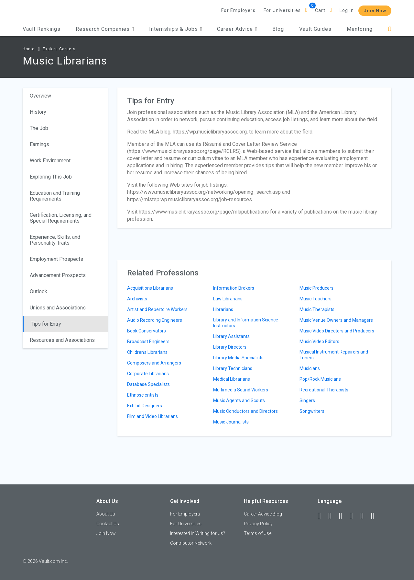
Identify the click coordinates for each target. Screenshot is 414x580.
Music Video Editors (319, 341)
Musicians (310, 368)
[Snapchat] (375, 516)
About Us (105, 513)
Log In (347, 10)
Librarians (223, 309)
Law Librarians (228, 298)
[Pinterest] (364, 516)
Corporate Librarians (148, 373)
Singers (307, 400)
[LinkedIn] (332, 516)
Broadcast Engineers (148, 341)
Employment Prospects (56, 259)
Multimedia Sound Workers (240, 389)
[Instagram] (354, 516)
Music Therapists (317, 309)
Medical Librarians (231, 379)
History (38, 112)
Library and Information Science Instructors (245, 322)
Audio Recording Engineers (154, 320)
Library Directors (229, 347)
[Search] (389, 29)
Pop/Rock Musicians (320, 379)
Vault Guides (315, 29)
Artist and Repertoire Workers (157, 309)
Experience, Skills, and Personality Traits (55, 240)
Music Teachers (316, 298)
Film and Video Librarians (152, 416)
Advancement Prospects (58, 275)
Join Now (375, 10)
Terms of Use (257, 533)
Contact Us (107, 523)
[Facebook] (322, 516)
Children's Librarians (147, 352)
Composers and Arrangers (154, 362)
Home (29, 49)
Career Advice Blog (263, 513)
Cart (320, 10)
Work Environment (50, 160)
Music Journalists (231, 421)
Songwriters (312, 411)
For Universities (282, 10)
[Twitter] (343, 516)
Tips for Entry (46, 324)
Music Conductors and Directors (245, 411)
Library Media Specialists (238, 357)
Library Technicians (232, 368)
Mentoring (360, 29)
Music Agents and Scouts (239, 400)
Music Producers (316, 288)
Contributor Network (191, 543)
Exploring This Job (51, 177)
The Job (39, 128)
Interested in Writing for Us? (197, 533)
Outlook (38, 291)
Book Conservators (146, 330)
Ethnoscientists (142, 395)
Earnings (39, 144)
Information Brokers (233, 288)
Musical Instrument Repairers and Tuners (334, 354)
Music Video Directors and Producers (337, 330)
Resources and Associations (62, 340)
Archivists (137, 298)
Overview (40, 96)
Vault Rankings (41, 29)
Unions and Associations (58, 308)
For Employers (238, 10)
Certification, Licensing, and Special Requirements (61, 218)
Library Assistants (231, 336)
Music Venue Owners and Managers (336, 320)
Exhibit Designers (144, 405)
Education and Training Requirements (55, 196)
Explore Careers (59, 49)
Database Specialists (148, 384)
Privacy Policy (258, 523)
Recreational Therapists (324, 389)
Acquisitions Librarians (150, 288)
